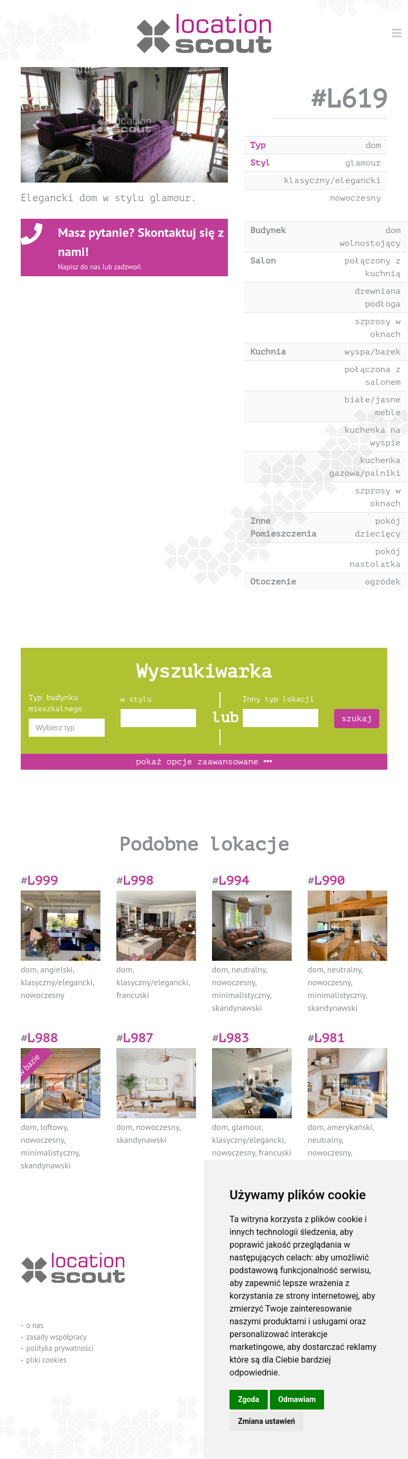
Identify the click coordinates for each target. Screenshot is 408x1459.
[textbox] (66, 727)
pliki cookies (46, 1360)
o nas (35, 1325)
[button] (36, 125)
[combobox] (67, 728)
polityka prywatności (60, 1348)
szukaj (357, 718)
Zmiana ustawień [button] (266, 1421)
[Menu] (397, 33)
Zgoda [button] (248, 1399)
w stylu (136, 699)
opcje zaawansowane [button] (204, 761)
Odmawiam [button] (297, 1399)
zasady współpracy (56, 1337)
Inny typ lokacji (278, 699)
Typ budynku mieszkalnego (55, 703)
